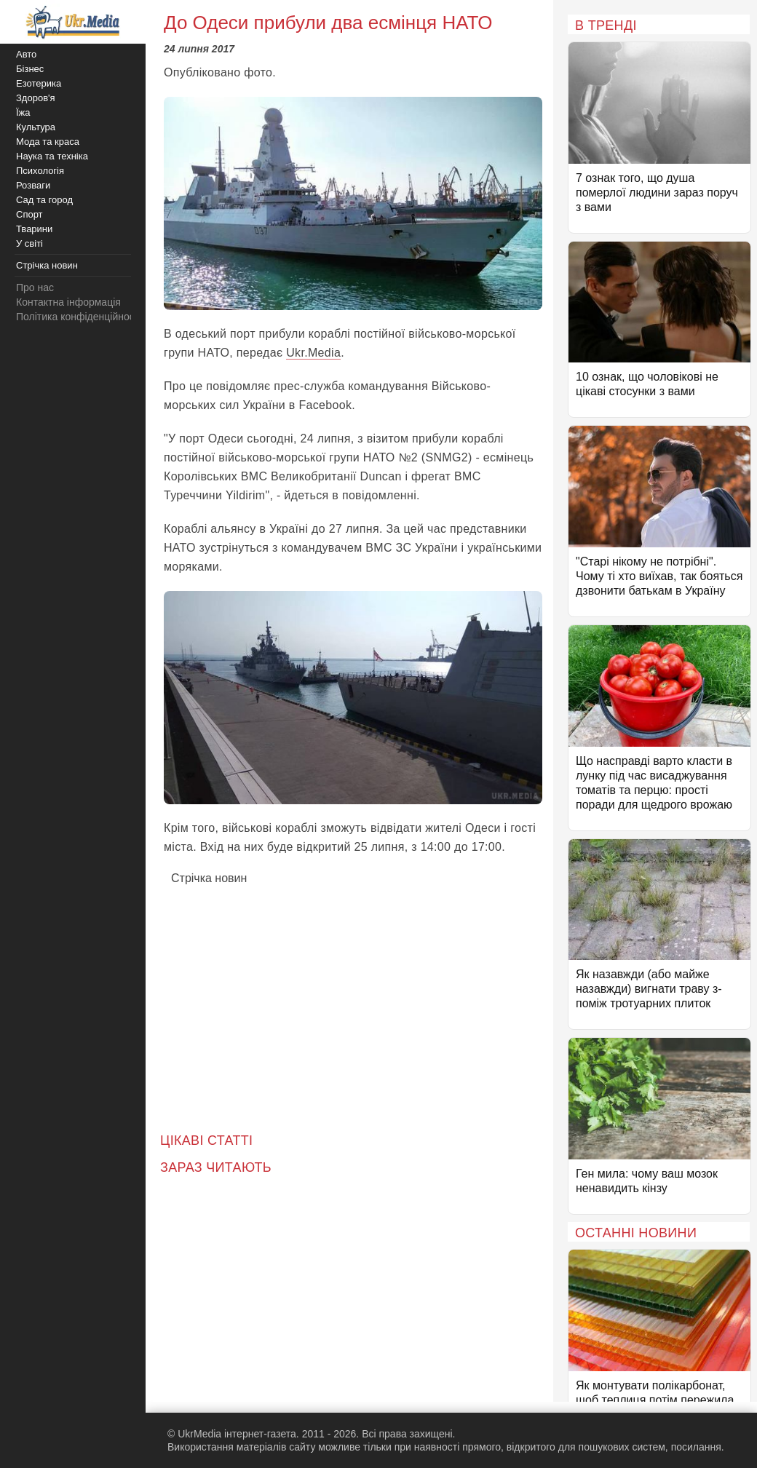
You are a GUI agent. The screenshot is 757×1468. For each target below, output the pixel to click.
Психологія (40, 170)
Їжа (23, 112)
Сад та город (44, 199)
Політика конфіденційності (78, 316)
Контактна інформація (68, 302)
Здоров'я (35, 97)
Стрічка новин (209, 878)
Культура (35, 127)
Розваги (33, 185)
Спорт (29, 214)
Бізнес (30, 68)
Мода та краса (47, 141)
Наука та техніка (52, 156)
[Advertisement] (353, 998)
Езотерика (38, 83)
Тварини (34, 228)
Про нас (35, 287)
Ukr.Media (313, 352)
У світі (29, 243)
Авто (26, 54)
